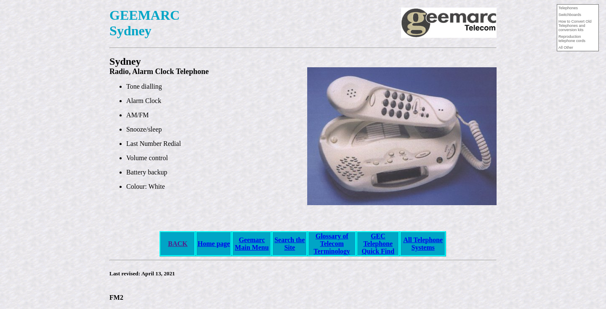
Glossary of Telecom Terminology (332, 243)
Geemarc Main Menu (251, 243)
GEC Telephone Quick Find (377, 243)
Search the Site (289, 243)
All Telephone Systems (423, 243)
